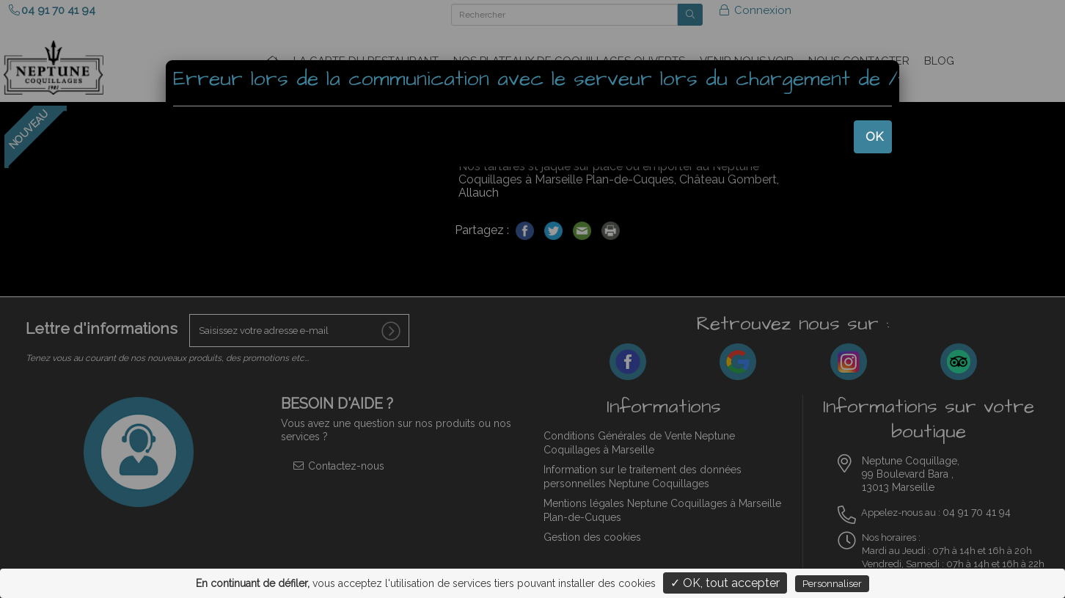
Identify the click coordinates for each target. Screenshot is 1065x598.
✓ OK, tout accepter (725, 583)
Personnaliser (832, 583)
